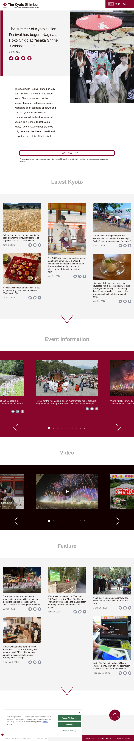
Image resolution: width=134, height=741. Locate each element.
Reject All (69, 724)
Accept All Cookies (69, 718)
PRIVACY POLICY (105, 738)
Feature (67, 546)
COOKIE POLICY (123, 738)
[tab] (49, 428)
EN (111, 4)
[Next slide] (118, 428)
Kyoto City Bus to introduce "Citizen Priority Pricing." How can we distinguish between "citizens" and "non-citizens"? (111, 666)
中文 (117, 4)
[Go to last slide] (15, 428)
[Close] (79, 712)
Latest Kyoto (67, 182)
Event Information (67, 339)
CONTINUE (67, 153)
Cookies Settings (69, 731)
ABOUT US (90, 738)
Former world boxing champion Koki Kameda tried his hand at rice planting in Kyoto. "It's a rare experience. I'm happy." (112, 238)
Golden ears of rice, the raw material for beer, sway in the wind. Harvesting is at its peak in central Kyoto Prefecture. (21, 238)
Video (67, 452)
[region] (43, 723)
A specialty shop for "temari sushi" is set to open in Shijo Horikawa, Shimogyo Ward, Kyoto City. (21, 290)
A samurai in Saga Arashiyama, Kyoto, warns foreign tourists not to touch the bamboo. (110, 601)
